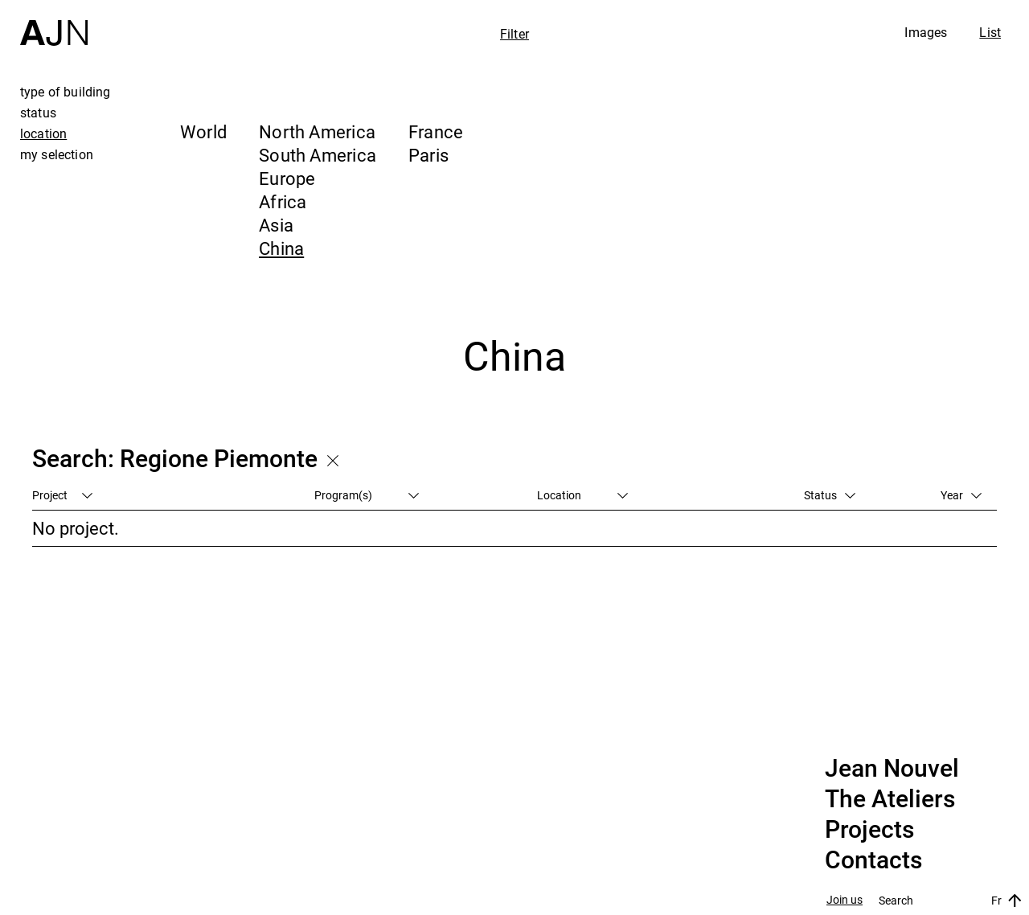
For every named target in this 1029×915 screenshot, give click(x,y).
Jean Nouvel (892, 768)
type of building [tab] (65, 92)
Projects (869, 829)
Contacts (873, 860)
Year (961, 495)
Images (925, 32)
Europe (287, 178)
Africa (282, 201)
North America (317, 131)
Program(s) (366, 495)
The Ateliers (890, 799)
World (203, 131)
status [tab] (38, 112)
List (990, 32)
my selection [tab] (56, 154)
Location (582, 495)
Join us (844, 900)
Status (829, 495)
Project (62, 495)
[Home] (54, 23)
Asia (276, 224)
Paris (428, 154)
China (281, 248)
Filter (514, 34)
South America (317, 154)
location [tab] (43, 133)
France (435, 131)
